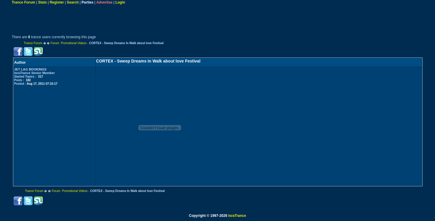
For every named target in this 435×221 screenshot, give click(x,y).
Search (73, 2)
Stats (42, 2)
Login (120, 2)
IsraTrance (237, 216)
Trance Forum (23, 2)
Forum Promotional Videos (68, 43)
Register (57, 2)
